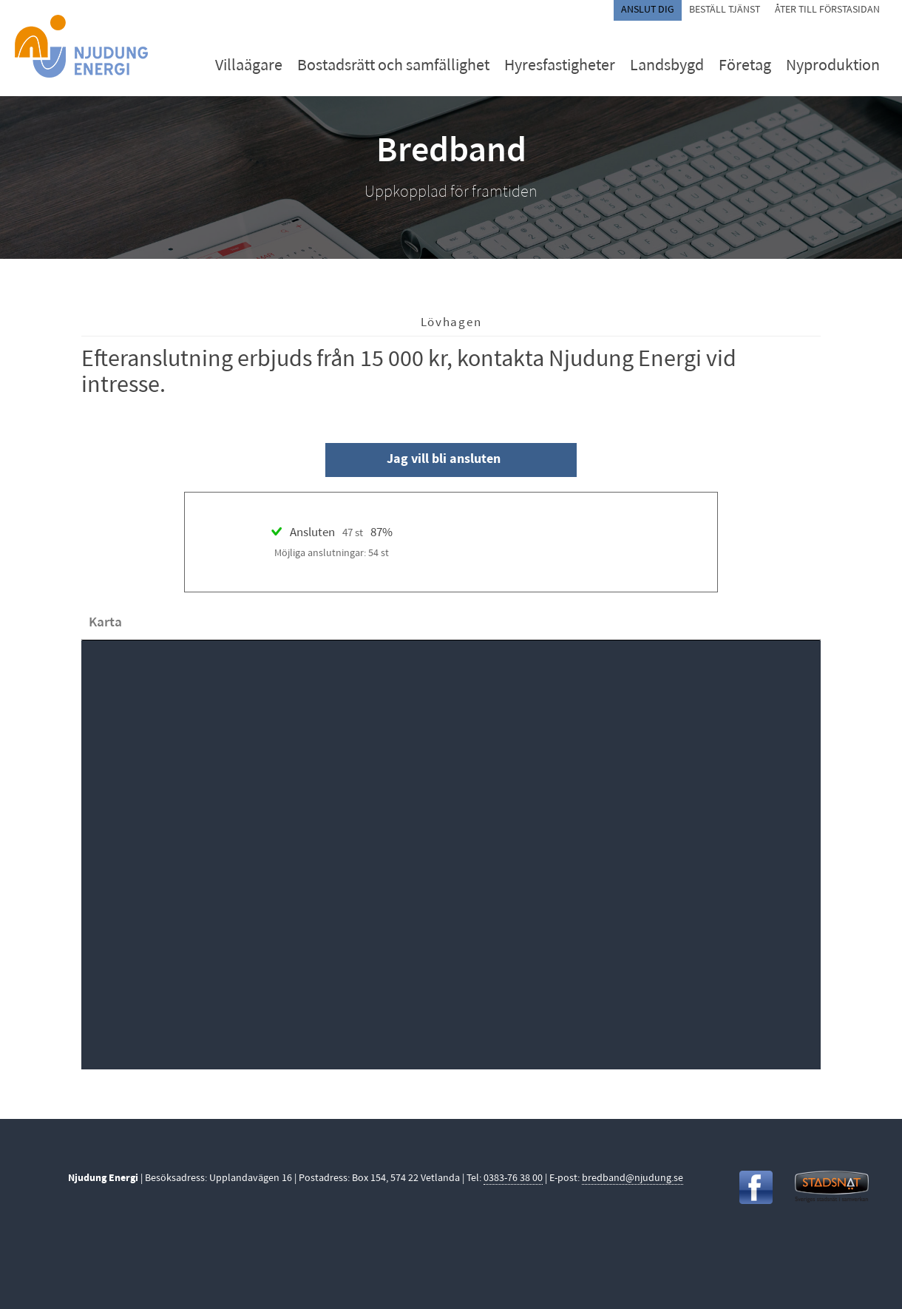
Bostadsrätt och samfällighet (393, 66)
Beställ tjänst (724, 10)
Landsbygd (667, 66)
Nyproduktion (833, 66)
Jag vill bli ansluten (444, 460)
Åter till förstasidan (827, 10)
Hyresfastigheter (559, 66)
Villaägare (248, 66)
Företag (745, 66)
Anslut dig (647, 10)
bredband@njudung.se (632, 1178)
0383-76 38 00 (513, 1178)
